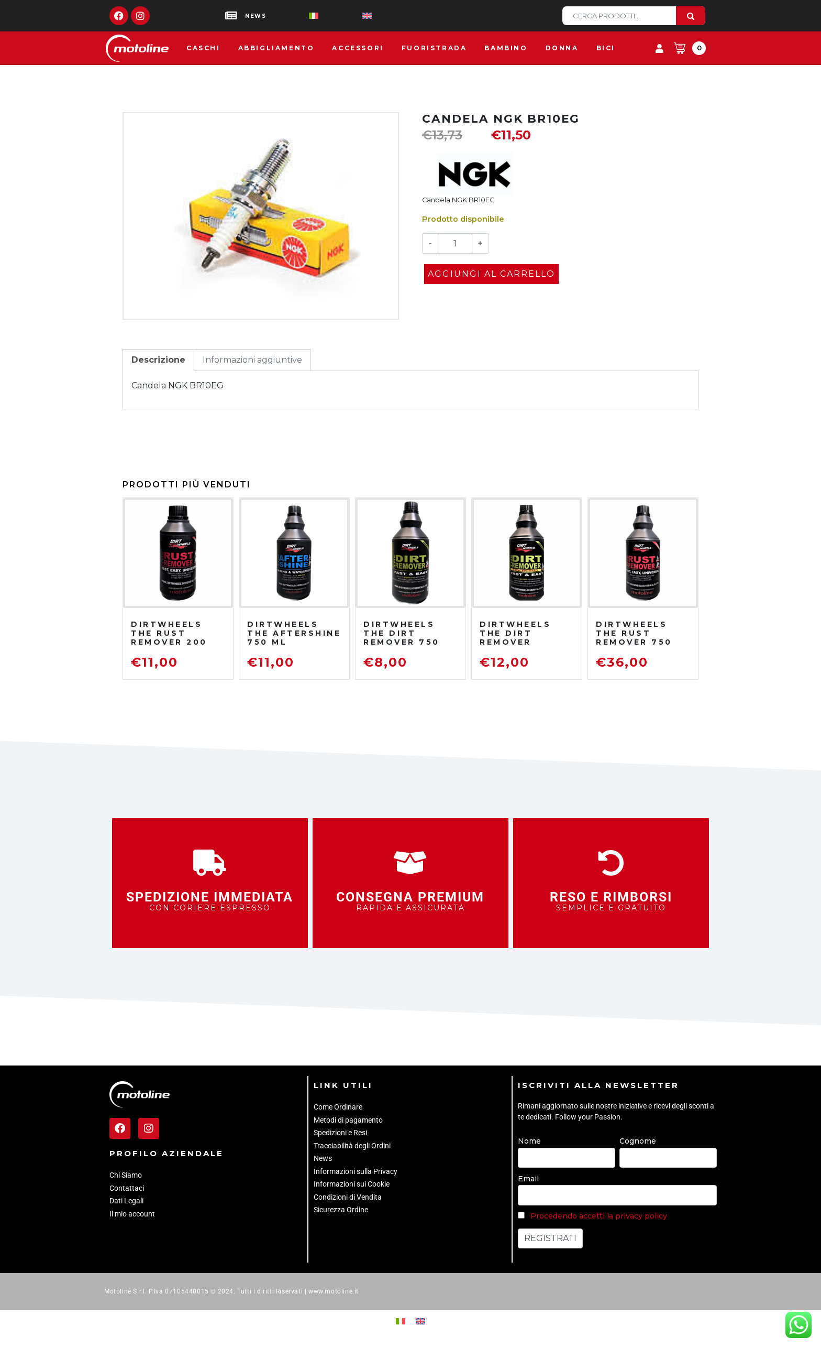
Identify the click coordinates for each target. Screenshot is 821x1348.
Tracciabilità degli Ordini (352, 1146)
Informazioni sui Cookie (352, 1184)
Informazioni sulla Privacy (355, 1171)
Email (528, 1178)
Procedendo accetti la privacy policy (598, 1216)
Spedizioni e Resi (340, 1132)
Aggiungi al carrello (491, 274)
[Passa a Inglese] (350, 16)
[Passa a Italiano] (297, 16)
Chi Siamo (125, 1175)
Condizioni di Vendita (348, 1197)
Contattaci (126, 1188)
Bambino (505, 48)
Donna (562, 48)
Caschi (203, 48)
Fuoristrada (434, 48)
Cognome (637, 1141)
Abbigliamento (276, 48)
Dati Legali (126, 1201)
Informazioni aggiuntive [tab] (252, 360)
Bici (605, 48)
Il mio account (132, 1214)
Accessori (357, 48)
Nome (529, 1141)
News (323, 1158)
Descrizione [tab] (158, 360)
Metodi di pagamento (348, 1120)
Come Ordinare (338, 1107)
